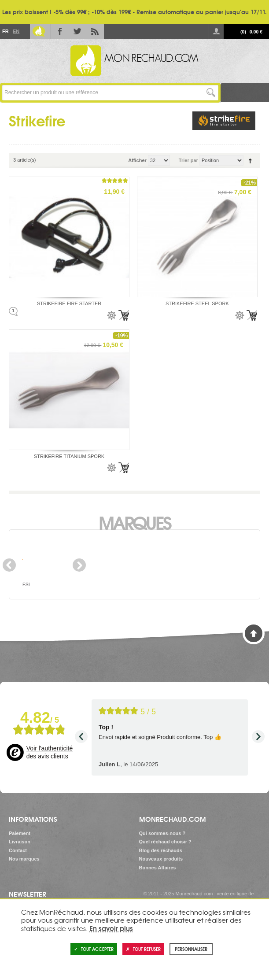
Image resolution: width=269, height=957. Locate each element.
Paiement (19, 833)
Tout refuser (143, 949)
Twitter (77, 31)
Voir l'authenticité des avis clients (49, 752)
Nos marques (24, 858)
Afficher (137, 160)
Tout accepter (94, 949)
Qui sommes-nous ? (162, 833)
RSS (95, 31)
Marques (134, 522)
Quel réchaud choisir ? (165, 841)
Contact (18, 850)
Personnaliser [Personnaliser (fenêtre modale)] (191, 949)
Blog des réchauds (160, 850)
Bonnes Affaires (157, 867)
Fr (5, 31)
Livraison (19, 841)
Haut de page (254, 633)
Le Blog (39, 31)
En (16, 31)
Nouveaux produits (161, 858)
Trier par (188, 160)
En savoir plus (111, 928)
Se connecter (216, 31)
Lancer (210, 92)
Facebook (60, 31)
